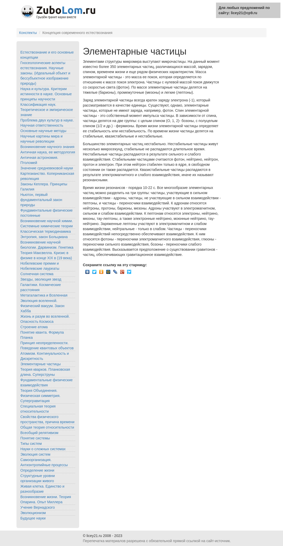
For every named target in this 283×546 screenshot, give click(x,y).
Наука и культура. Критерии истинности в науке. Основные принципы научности (46, 94)
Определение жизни (37, 470)
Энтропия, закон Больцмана (44, 237)
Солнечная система (36, 274)
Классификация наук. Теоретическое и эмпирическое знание (46, 109)
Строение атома (34, 327)
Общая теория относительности (47, 427)
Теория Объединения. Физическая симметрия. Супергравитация (40, 395)
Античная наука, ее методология (47, 152)
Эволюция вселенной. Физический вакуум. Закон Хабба (42, 306)
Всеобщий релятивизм (39, 433)
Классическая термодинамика (45, 231)
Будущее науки (33, 518)
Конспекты (28, 33)
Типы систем (31, 443)
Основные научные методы (43, 131)
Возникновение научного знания (47, 147)
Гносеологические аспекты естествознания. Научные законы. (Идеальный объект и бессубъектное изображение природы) (45, 73)
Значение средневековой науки (46, 168)
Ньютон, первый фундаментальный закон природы (41, 200)
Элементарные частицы (40, 364)
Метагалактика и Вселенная (44, 295)
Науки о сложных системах (43, 449)
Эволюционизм (33, 513)
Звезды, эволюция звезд (40, 279)
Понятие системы (35, 438)
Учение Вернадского (37, 507)
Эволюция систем (35, 454)
